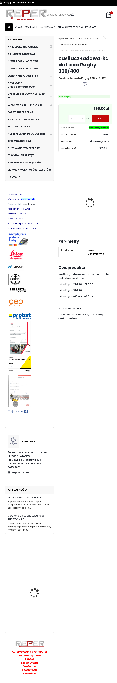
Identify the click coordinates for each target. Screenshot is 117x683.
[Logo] (26, 14)
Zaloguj (7, 2)
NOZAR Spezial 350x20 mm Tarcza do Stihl (91, 204)
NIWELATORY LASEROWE (90, 38)
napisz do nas (20, 472)
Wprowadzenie (66, 38)
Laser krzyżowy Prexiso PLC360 (37, 588)
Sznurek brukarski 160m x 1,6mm (38, 563)
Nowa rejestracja (25, 2)
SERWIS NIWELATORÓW (70, 27)
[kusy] (76, 118)
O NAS (18, 27)
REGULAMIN (31, 27)
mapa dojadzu (28, 204)
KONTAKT (90, 27)
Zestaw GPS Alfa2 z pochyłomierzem (71, 201)
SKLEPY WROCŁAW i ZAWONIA (25, 497)
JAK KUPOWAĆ (47, 27)
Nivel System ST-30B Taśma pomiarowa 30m (38, 611)
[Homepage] (9, 27)
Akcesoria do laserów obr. (74, 44)
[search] (72, 14)
